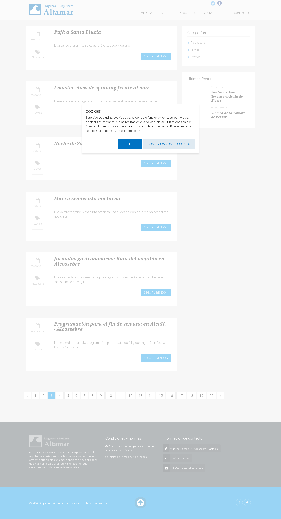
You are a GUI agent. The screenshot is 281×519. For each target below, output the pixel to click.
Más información (129, 130)
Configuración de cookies (169, 144)
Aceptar (130, 144)
